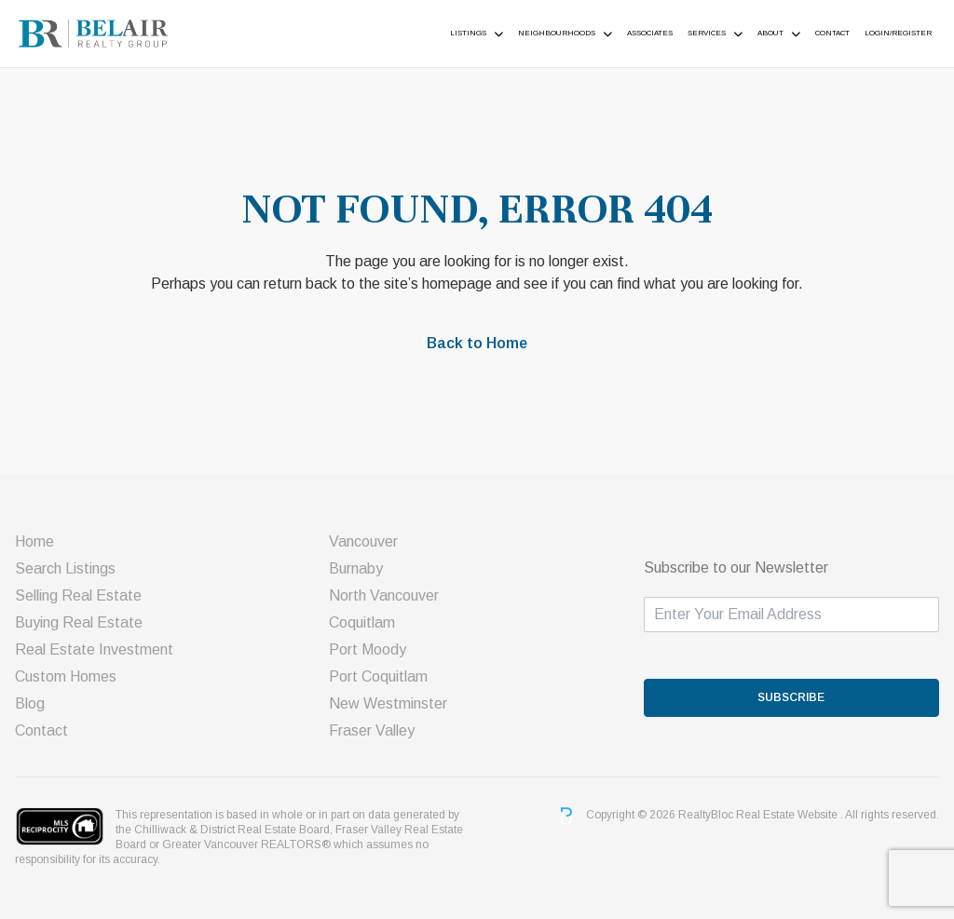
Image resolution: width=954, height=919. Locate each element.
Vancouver (363, 541)
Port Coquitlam (378, 676)
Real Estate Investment (94, 649)
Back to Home (477, 343)
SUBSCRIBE (791, 697)
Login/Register (898, 33)
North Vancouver (384, 595)
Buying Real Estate (79, 622)
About (770, 33)
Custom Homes (65, 676)
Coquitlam (362, 622)
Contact (832, 33)
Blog (30, 703)
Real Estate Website (788, 814)
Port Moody (367, 649)
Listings (468, 33)
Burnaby (356, 568)
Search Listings (65, 568)
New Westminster (388, 703)
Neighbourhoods (556, 33)
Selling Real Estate (78, 595)
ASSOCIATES (650, 33)
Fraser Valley (372, 730)
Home (34, 541)
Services (707, 33)
